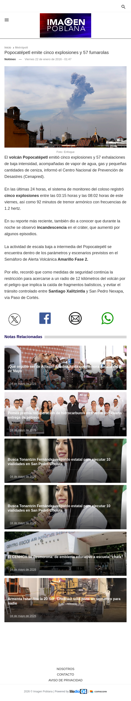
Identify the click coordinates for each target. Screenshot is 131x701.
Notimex (10, 59)
